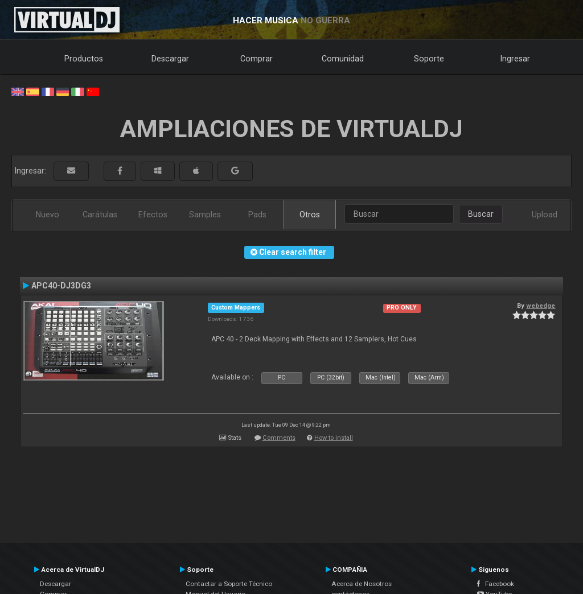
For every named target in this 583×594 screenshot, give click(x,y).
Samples (205, 214)
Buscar (481, 213)
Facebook (495, 584)
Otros (309, 214)
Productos (83, 58)
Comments (278, 438)
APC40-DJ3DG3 (61, 285)
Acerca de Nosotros (361, 584)
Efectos (152, 214)
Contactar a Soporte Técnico (229, 584)
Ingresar (515, 58)
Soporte (429, 58)
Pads (257, 214)
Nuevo (47, 214)
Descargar (170, 58)
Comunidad (343, 58)
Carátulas (100, 214)
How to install (333, 438)
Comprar (256, 58)
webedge (540, 306)
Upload (544, 214)
